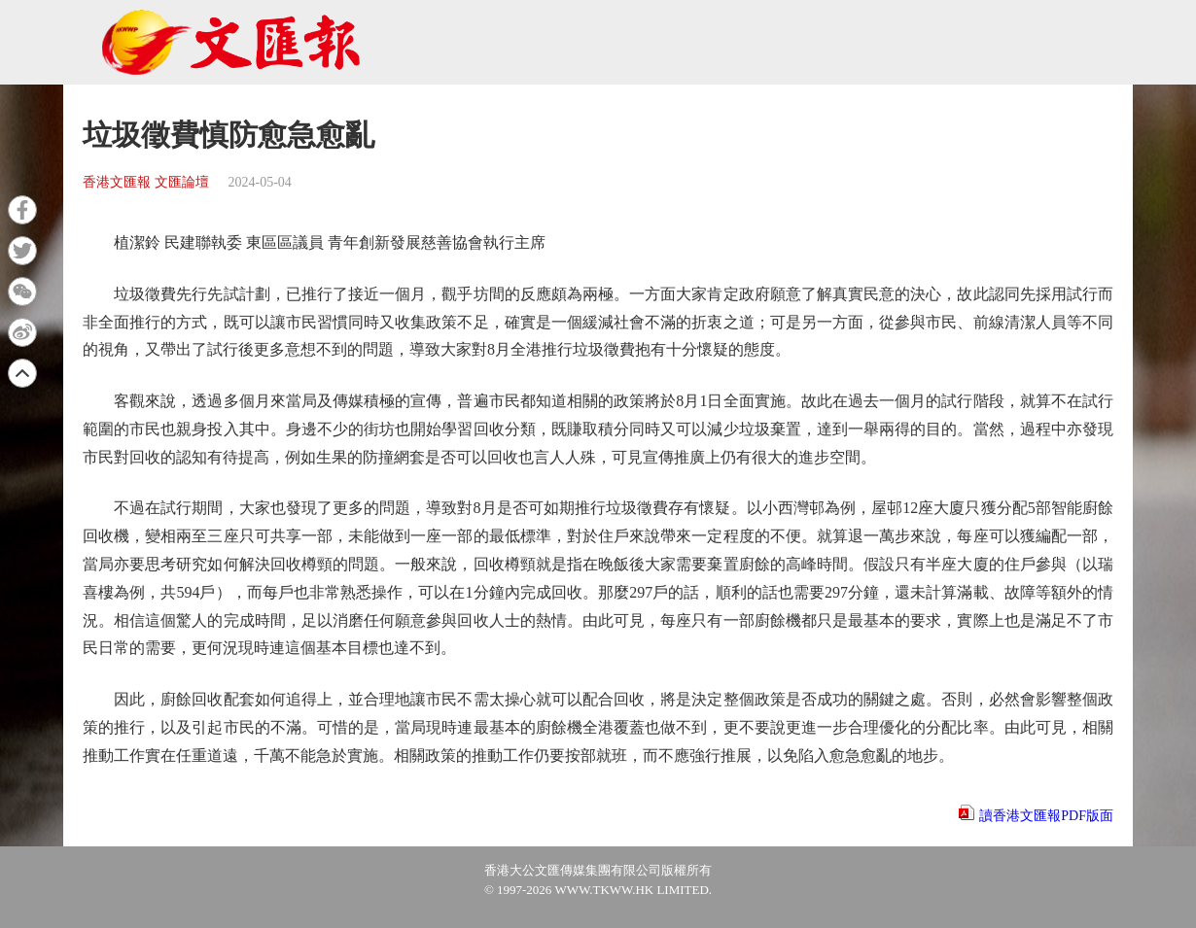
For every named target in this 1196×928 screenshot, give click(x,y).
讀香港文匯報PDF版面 (1046, 815)
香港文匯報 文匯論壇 (146, 182)
